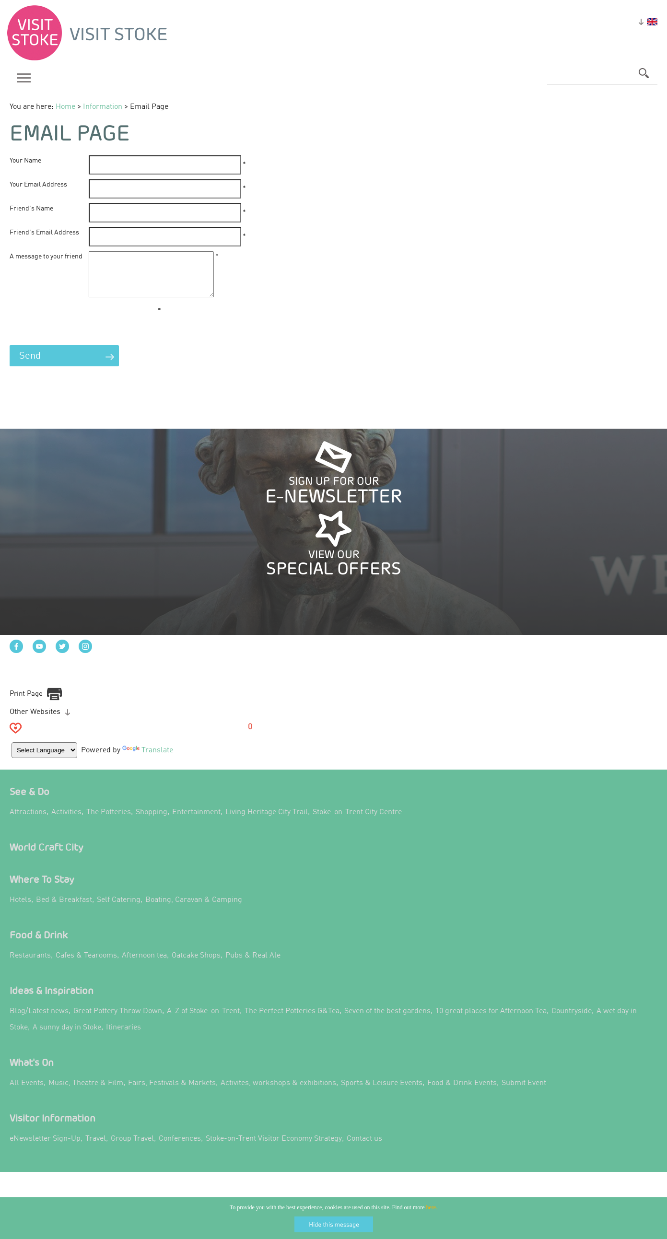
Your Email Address (38, 184)
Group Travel (132, 1148)
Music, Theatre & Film (85, 1092)
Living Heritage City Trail (266, 821)
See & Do (29, 801)
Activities (66, 821)
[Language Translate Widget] (45, 759)
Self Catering (118, 909)
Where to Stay (42, 888)
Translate (148, 759)
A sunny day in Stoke (67, 1036)
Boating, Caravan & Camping (193, 909)
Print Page (26, 702)
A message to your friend (46, 256)
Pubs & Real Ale (253, 965)
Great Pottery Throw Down (117, 1020)
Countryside (571, 1020)
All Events (27, 1092)
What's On (32, 1071)
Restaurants (30, 965)
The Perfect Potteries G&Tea (292, 1020)
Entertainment (196, 821)
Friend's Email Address (44, 232)
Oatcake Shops (196, 965)
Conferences (180, 1148)
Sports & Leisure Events (381, 1092)
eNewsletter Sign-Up (45, 1148)
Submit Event (524, 1092)
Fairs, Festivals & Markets (172, 1092)
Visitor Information (52, 1127)
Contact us (364, 1148)
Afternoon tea (144, 965)
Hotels (20, 909)
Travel (95, 1148)
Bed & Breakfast (64, 909)
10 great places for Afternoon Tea (491, 1020)
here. (432, 1207)
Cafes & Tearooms (86, 965)
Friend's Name (31, 208)
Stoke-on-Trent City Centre (357, 821)
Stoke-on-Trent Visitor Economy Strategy (274, 1148)
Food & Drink (39, 944)
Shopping (151, 821)
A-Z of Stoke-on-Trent (203, 1020)
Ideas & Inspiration (52, 999)
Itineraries (123, 1036)
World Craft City (46, 856)
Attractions (28, 821)
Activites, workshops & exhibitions (278, 1092)
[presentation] (82, 332)
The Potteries (108, 821)
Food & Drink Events (462, 1092)
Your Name (25, 160)
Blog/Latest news (39, 1020)
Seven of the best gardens (387, 1020)
